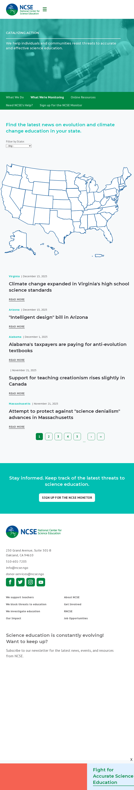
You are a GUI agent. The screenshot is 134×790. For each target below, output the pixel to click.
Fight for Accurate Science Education (113, 776)
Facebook (10, 582)
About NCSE (71, 597)
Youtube (41, 582)
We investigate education (23, 611)
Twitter (20, 582)
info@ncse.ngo (17, 568)
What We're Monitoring (47, 97)
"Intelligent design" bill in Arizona (48, 317)
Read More (17, 299)
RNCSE (68, 611)
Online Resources (83, 97)
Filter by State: (15, 141)
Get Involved (72, 604)
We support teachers (20, 597)
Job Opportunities (76, 618)
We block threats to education (26, 604)
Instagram (30, 582)
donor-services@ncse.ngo (25, 574)
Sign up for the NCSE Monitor (61, 105)
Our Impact (13, 618)
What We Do (15, 97)
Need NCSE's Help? (19, 105)
